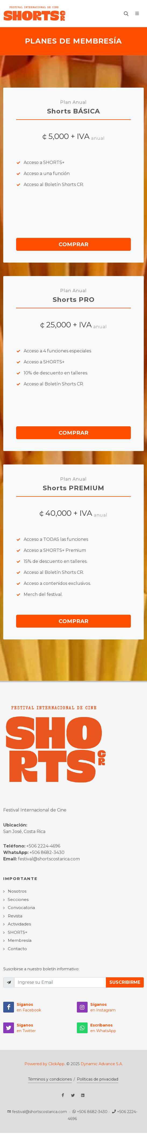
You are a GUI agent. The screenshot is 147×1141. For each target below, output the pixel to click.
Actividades (19, 924)
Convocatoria (21, 907)
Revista (15, 915)
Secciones (18, 899)
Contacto (17, 948)
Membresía (19, 940)
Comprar (73, 244)
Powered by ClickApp (44, 1063)
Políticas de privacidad (97, 1079)
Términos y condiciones (50, 1079)
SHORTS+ (17, 932)
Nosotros (17, 891)
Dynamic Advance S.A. (102, 1063)
